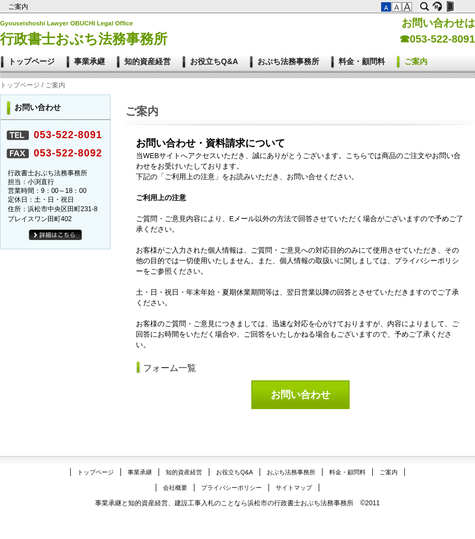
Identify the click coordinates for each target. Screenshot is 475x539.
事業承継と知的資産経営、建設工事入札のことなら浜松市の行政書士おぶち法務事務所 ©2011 (237, 503)
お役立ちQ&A (214, 61)
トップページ (31, 61)
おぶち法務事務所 (288, 61)
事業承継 (89, 61)
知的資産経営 (147, 61)
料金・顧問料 (362, 61)
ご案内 (19, 7)
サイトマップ (294, 487)
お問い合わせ (300, 394)
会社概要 (175, 487)
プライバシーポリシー (231, 487)
